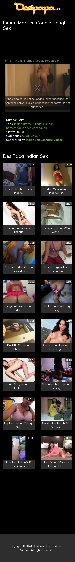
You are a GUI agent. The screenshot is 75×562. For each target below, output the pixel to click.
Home (7, 60)
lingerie (40, 124)
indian (18, 124)
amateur (28, 124)
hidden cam (30, 128)
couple (43, 128)
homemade (14, 128)
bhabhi (49, 124)
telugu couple (31, 136)
